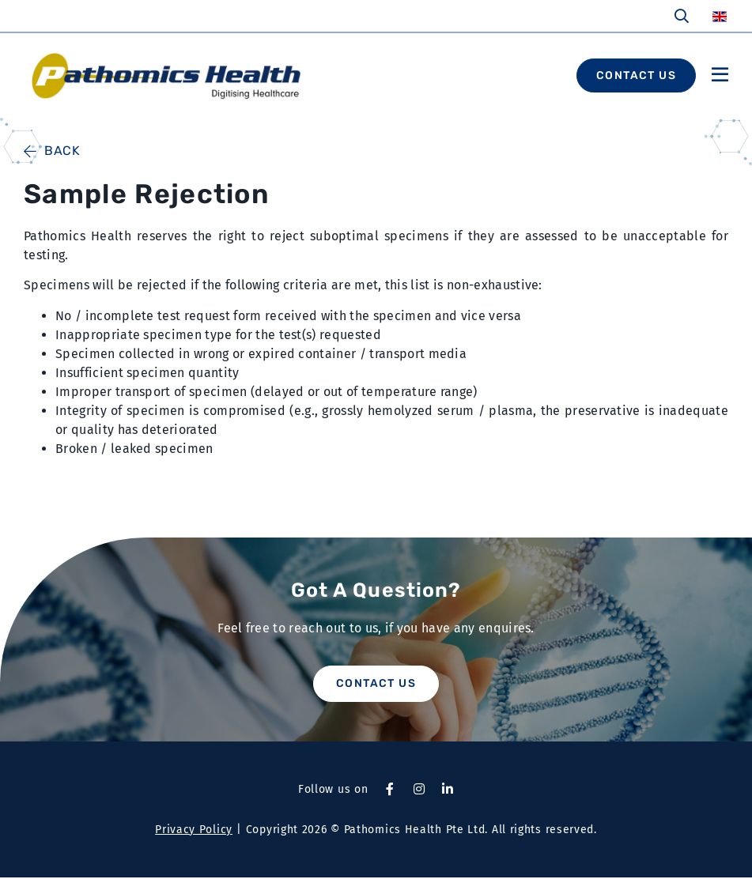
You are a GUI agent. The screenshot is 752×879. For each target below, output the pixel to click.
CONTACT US (636, 75)
